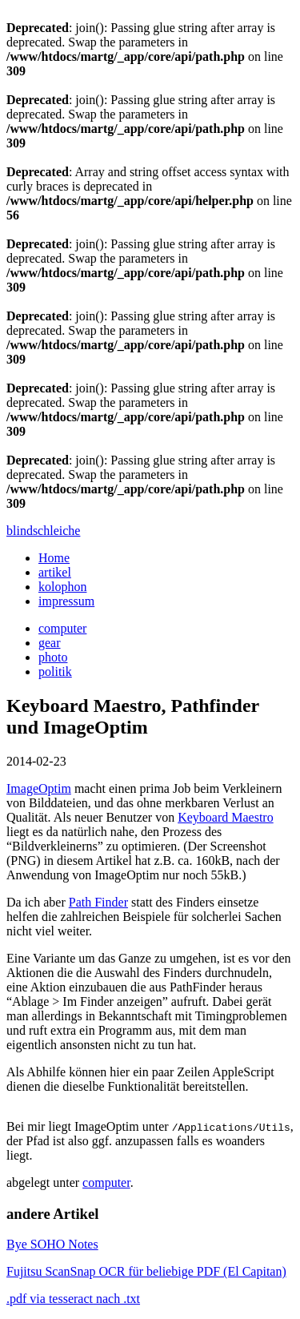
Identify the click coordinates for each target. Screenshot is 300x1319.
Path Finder (98, 902)
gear (49, 642)
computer (62, 628)
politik (55, 671)
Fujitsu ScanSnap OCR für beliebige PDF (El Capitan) (146, 1271)
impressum (66, 601)
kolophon (62, 586)
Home (54, 558)
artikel (54, 572)
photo (52, 657)
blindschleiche (43, 530)
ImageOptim (38, 788)
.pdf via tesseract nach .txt (73, 1298)
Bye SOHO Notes (52, 1244)
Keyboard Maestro (226, 817)
